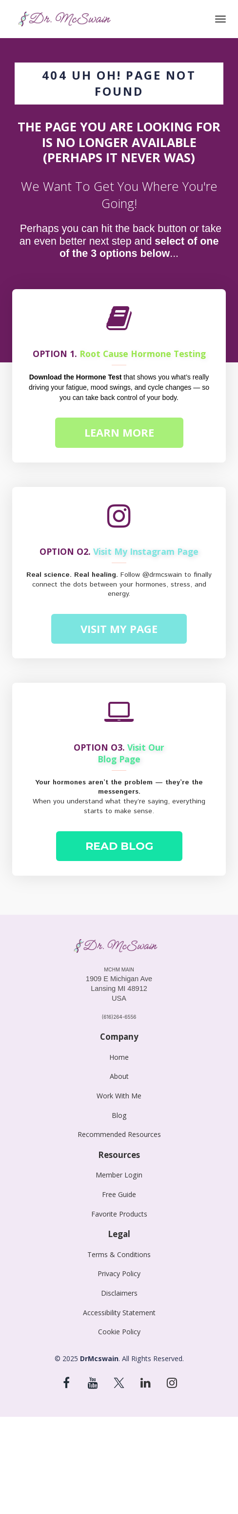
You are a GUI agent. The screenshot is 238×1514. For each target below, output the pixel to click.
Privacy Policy (119, 1273)
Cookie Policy (119, 1331)
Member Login (119, 1174)
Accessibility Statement (119, 1312)
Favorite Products (119, 1214)
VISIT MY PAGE (119, 628)
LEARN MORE (119, 432)
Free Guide (119, 1194)
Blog (119, 1115)
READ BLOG (119, 846)
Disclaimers (119, 1293)
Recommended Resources (119, 1134)
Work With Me (119, 1095)
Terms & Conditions (119, 1254)
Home (119, 1057)
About (119, 1076)
